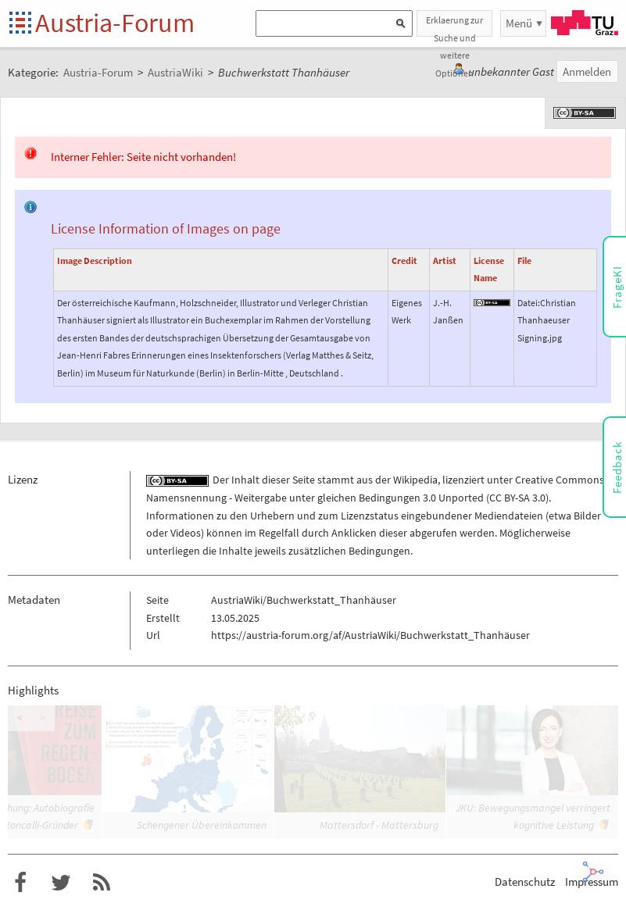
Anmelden (587, 71)
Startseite (21, 23)
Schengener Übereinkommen (201, 825)
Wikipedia (415, 480)
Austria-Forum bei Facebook (20, 882)
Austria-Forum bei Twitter (60, 882)
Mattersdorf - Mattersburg (379, 825)
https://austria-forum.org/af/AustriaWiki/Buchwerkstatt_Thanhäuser (370, 635)
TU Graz (584, 22)
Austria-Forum (115, 22)
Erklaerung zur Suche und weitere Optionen (454, 25)
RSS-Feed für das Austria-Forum (101, 882)
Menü (519, 23)
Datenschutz (525, 881)
